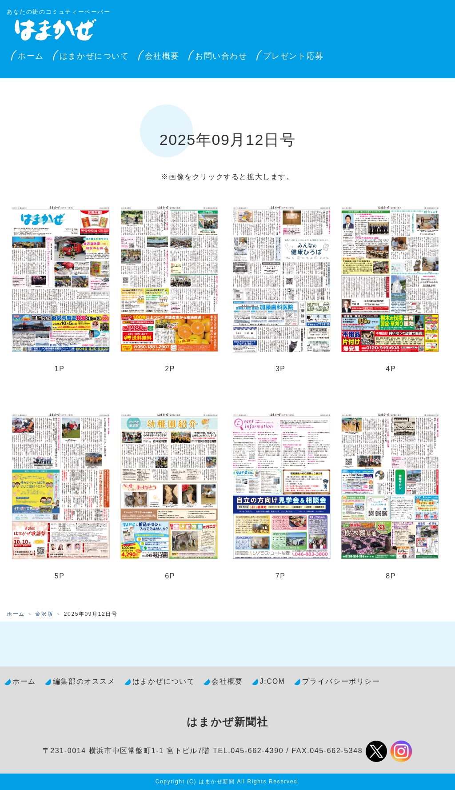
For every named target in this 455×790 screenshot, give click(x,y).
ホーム (31, 56)
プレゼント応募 (293, 56)
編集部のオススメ (84, 681)
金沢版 (44, 614)
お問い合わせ (221, 56)
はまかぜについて (94, 56)
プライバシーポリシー (341, 681)
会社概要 (162, 56)
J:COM (272, 681)
